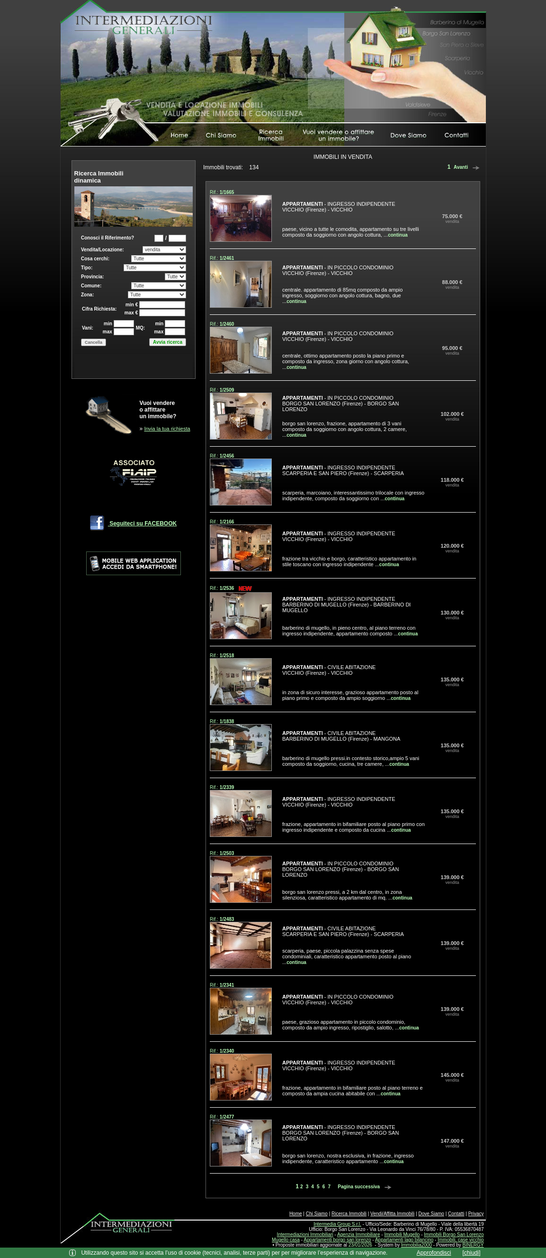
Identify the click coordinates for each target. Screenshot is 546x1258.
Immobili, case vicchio (460, 1239)
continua (398, 235)
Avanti (468, 167)
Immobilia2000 (416, 1245)
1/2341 (227, 985)
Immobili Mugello (402, 1234)
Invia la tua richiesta (167, 429)
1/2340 (227, 1051)
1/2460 (227, 324)
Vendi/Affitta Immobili (392, 1213)
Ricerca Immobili (349, 1213)
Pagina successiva (366, 1186)
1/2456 (227, 456)
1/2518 (227, 655)
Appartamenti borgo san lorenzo (337, 1239)
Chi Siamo (317, 1213)
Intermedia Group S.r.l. (337, 1224)
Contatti (456, 1213)
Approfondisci (434, 1252)
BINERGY (472, 1245)
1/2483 (227, 919)
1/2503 (227, 853)
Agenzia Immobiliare (358, 1234)
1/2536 (227, 588)
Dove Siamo (431, 1213)
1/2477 (227, 1117)
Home (295, 1213)
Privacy (476, 1213)
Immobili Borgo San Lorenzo (453, 1234)
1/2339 (227, 787)
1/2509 (227, 390)
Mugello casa (286, 1239)
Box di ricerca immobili (133, 302)
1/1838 (227, 721)
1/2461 (227, 258)
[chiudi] (472, 1252)
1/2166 (227, 521)
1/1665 (227, 192)
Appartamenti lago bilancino (404, 1239)
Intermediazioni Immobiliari (305, 1234)
